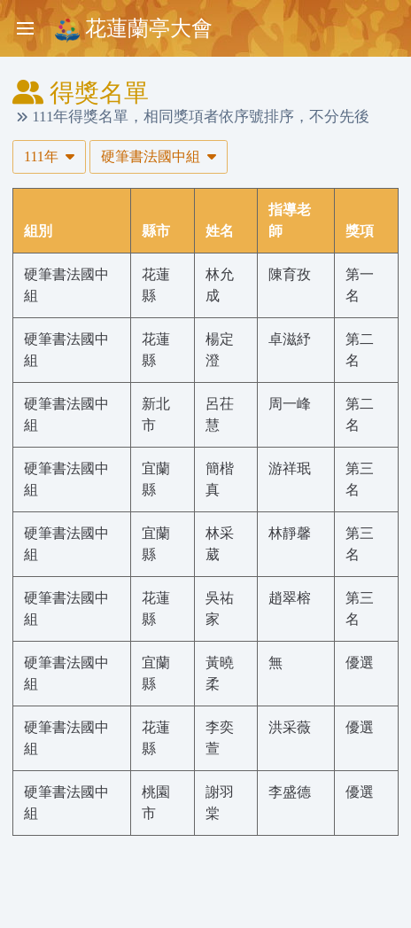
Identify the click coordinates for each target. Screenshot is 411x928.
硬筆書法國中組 (158, 156)
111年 (49, 156)
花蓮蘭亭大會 (134, 30)
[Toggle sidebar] (25, 28)
